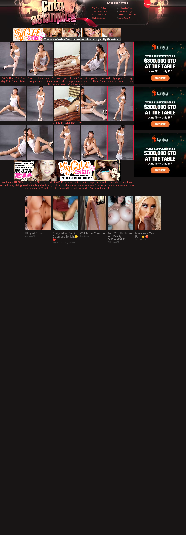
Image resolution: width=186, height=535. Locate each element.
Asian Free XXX (99, 14)
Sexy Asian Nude (126, 18)
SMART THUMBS (99, 464)
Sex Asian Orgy (125, 11)
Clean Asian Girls (99, 11)
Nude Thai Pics (98, 18)
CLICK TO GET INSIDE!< (67, 122)
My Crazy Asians (99, 8)
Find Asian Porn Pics (127, 14)
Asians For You (125, 8)
